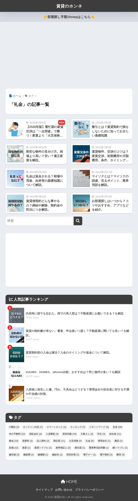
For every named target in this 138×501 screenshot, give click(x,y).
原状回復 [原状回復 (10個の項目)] (69, 434)
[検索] (78, 221)
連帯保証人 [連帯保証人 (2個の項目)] (63, 447)
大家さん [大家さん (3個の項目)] (86, 434)
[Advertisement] (69, 55)
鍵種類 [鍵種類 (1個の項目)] (43, 454)
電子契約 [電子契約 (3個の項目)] (106, 454)
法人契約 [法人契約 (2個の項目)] (43, 441)
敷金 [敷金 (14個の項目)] (13, 441)
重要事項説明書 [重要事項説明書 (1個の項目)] (98, 447)
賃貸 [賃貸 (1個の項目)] (26, 447)
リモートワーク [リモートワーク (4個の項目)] (99, 427)
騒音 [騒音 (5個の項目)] (121, 454)
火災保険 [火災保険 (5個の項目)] (75, 441)
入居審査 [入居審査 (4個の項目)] (52, 434)
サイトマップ (44, 489)
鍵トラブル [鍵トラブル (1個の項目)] (120, 447)
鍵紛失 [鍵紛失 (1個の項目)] (57, 454)
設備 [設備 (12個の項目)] (13, 447)
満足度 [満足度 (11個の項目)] (59, 441)
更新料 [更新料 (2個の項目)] (27, 441)
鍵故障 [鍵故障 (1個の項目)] (28, 454)
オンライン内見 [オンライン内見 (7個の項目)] (33, 427)
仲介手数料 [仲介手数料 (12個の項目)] (17, 434)
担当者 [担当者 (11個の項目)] (115, 434)
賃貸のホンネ (69, 6)
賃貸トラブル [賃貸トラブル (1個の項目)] (43, 447)
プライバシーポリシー (89, 489)
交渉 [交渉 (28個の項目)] (117, 427)
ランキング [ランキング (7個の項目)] (77, 427)
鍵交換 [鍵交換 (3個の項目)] (14, 454)
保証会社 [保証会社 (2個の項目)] (35, 434)
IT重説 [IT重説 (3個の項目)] (14, 427)
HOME (69, 481)
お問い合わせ (63, 489)
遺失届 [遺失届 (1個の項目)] (80, 447)
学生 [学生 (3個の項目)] (101, 434)
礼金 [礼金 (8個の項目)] (90, 441)
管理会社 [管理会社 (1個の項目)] (104, 441)
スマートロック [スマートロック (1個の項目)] (56, 427)
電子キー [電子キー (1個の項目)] (89, 454)
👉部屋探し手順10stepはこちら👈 (69, 17)
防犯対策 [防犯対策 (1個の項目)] (73, 454)
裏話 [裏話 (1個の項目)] (118, 441)
